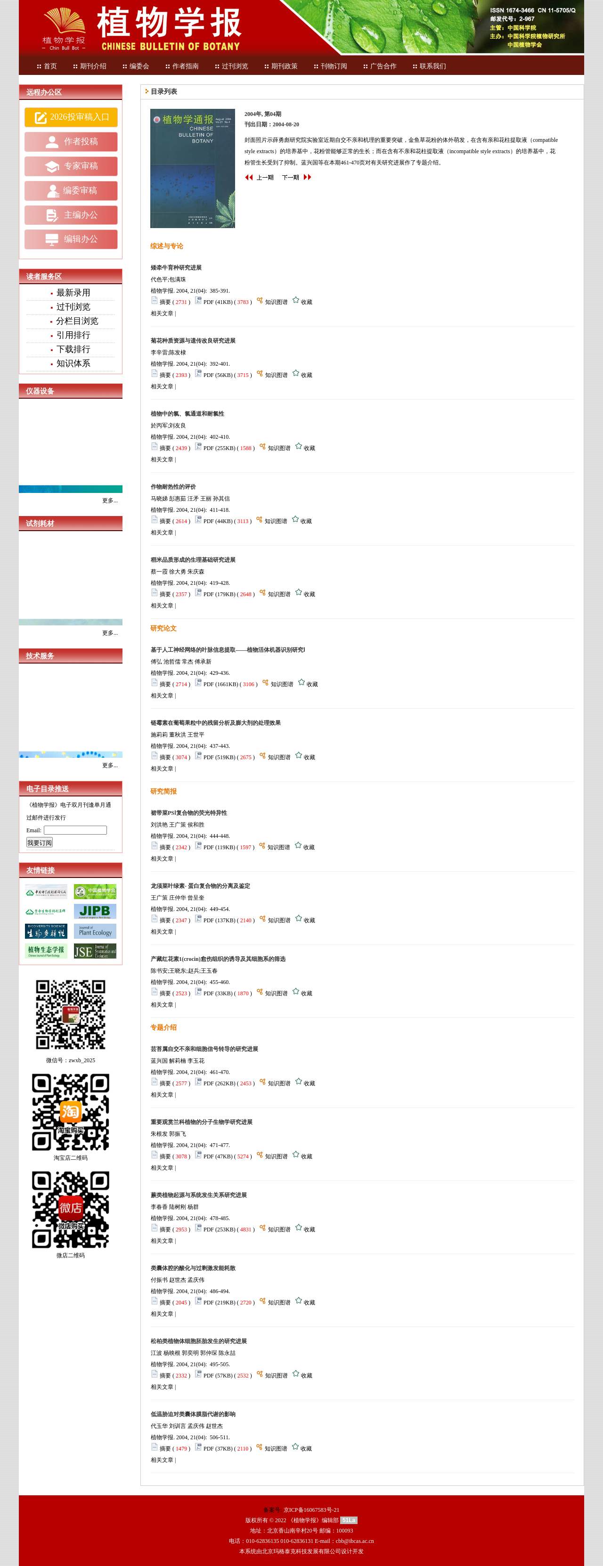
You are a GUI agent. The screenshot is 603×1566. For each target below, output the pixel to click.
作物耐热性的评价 (173, 487)
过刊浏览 (231, 66)
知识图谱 (276, 302)
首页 (46, 66)
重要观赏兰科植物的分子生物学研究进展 (202, 1122)
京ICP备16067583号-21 (312, 1510)
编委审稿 (71, 191)
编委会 (135, 66)
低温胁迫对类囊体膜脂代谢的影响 (193, 1414)
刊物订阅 (330, 66)
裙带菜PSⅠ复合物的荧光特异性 (189, 813)
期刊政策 (281, 66)
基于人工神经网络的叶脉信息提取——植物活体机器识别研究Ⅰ (228, 650)
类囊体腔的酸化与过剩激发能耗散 (193, 1268)
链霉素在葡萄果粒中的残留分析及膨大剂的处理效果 (216, 723)
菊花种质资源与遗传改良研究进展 (193, 340)
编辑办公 (71, 239)
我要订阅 (39, 842)
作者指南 (182, 66)
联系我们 (429, 66)
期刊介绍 (89, 66)
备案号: (273, 1510)
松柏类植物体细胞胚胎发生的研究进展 (199, 1341)
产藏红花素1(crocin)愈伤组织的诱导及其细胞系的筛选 (218, 959)
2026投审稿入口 (71, 117)
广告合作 (380, 66)
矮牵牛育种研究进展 (176, 267)
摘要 (165, 302)
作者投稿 (71, 142)
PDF (209, 302)
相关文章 (162, 313)
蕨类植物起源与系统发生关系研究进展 (199, 1195)
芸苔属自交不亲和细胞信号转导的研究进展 (204, 1049)
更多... (110, 500)
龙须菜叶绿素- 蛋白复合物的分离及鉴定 (200, 886)
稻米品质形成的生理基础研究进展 (193, 560)
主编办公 (71, 215)
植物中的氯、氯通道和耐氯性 (187, 413)
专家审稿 (71, 166)
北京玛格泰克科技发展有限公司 (301, 1551)
